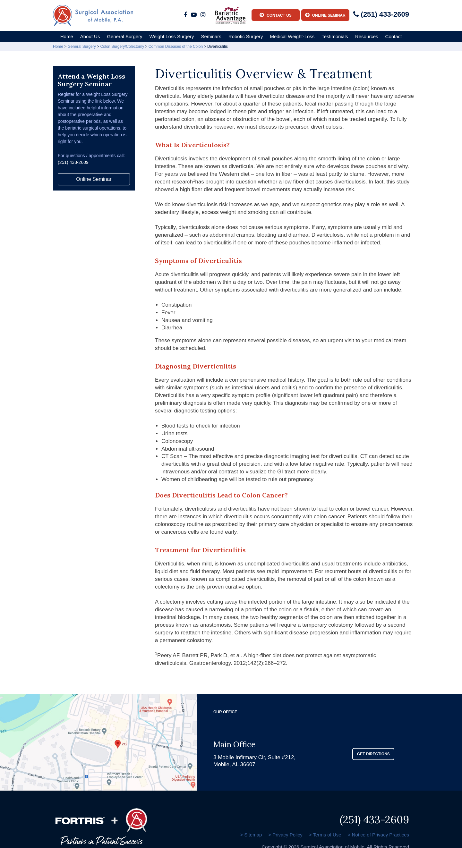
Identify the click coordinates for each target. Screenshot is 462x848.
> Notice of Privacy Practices (378, 834)
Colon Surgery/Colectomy (122, 46)
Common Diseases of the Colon (176, 46)
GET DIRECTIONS (373, 754)
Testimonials (334, 36)
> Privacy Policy (285, 834)
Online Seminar (325, 15)
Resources (366, 36)
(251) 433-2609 (381, 14)
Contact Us (276, 15)
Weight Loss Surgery (172, 36)
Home (66, 36)
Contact (393, 36)
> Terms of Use (325, 834)
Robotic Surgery (245, 36)
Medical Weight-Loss (292, 36)
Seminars (211, 36)
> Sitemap (251, 834)
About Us (90, 36)
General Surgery (124, 36)
